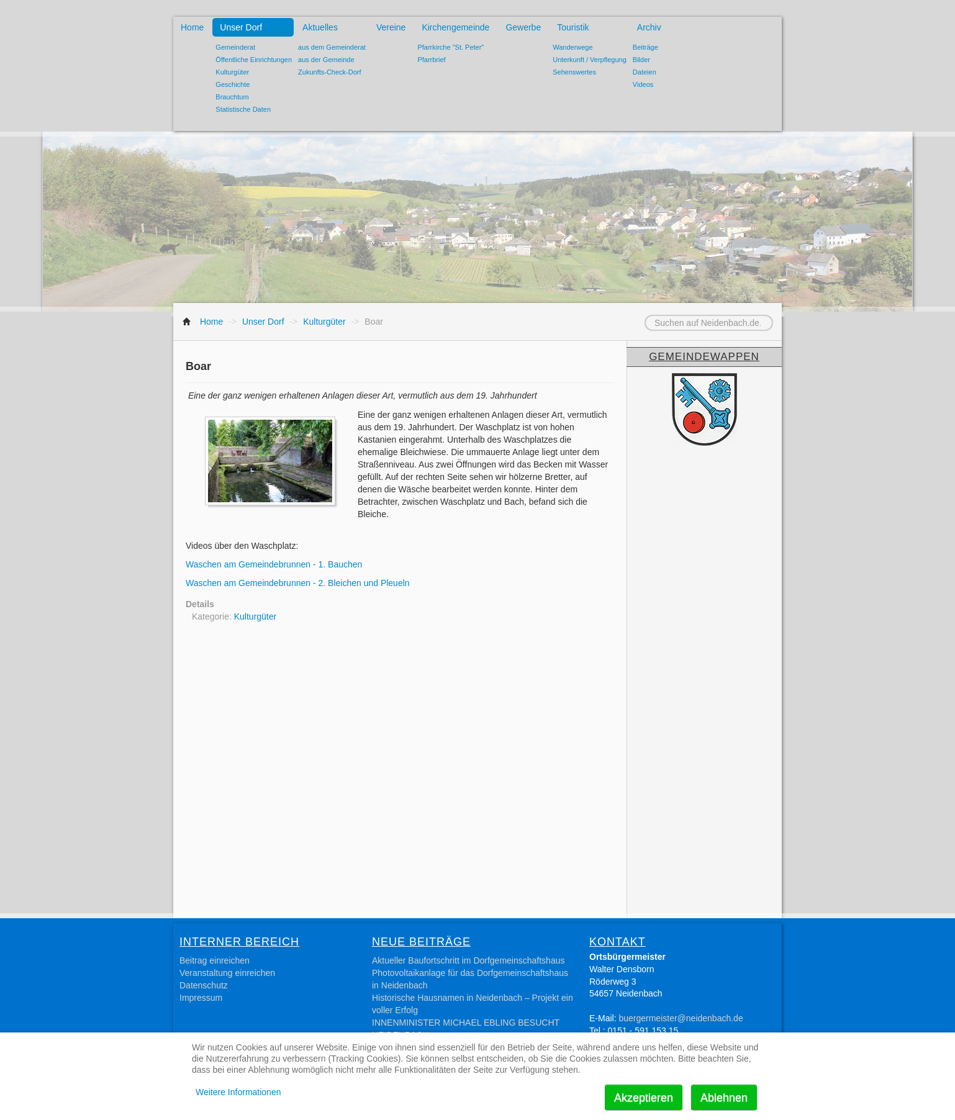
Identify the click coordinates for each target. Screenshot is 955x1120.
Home (192, 27)
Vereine (390, 27)
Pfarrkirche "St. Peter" (450, 47)
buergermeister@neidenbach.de (680, 1018)
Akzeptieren (643, 1097)
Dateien (644, 72)
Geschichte (232, 84)
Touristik (573, 27)
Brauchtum (231, 97)
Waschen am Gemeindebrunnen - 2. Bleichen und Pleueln (298, 583)
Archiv (649, 27)
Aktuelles (320, 27)
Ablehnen (724, 1097)
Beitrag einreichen (214, 960)
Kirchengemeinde (455, 27)
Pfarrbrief (431, 59)
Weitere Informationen (238, 1092)
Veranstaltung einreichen (227, 973)
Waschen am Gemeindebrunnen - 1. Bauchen (274, 564)
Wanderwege (572, 47)
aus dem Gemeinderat (332, 47)
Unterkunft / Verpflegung (590, 59)
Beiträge (645, 47)
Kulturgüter (232, 72)
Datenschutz (203, 985)
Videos (643, 84)
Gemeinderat (235, 47)
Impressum (200, 998)
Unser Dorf (241, 27)
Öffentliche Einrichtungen (253, 59)
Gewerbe (523, 27)
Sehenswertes (574, 72)
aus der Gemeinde (326, 59)
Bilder (641, 59)
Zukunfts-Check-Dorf (329, 72)
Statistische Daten (243, 109)
